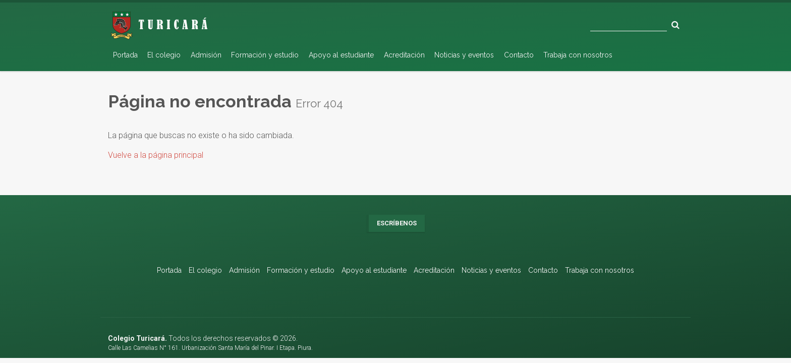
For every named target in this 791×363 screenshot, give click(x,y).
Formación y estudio (265, 55)
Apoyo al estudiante (341, 55)
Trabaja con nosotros (577, 55)
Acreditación (404, 55)
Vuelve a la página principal (155, 155)
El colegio (164, 55)
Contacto (519, 55)
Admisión (206, 55)
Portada (125, 55)
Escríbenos (397, 223)
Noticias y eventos (464, 55)
